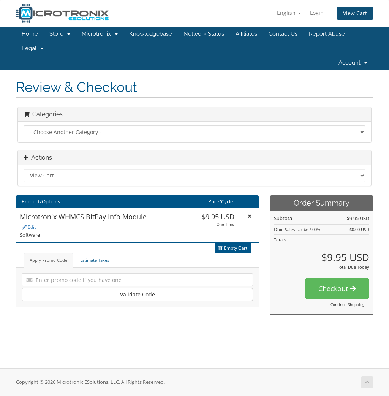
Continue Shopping (347, 304)
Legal (32, 48)
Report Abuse (327, 33)
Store (59, 33)
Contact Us (283, 33)
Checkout (337, 288)
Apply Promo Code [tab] (48, 260)
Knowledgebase (150, 33)
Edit (29, 227)
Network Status (203, 33)
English (289, 12)
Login (317, 12)
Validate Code (137, 294)
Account (352, 62)
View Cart (355, 13)
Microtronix (100, 33)
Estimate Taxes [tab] (94, 260)
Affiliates (246, 33)
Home (30, 33)
